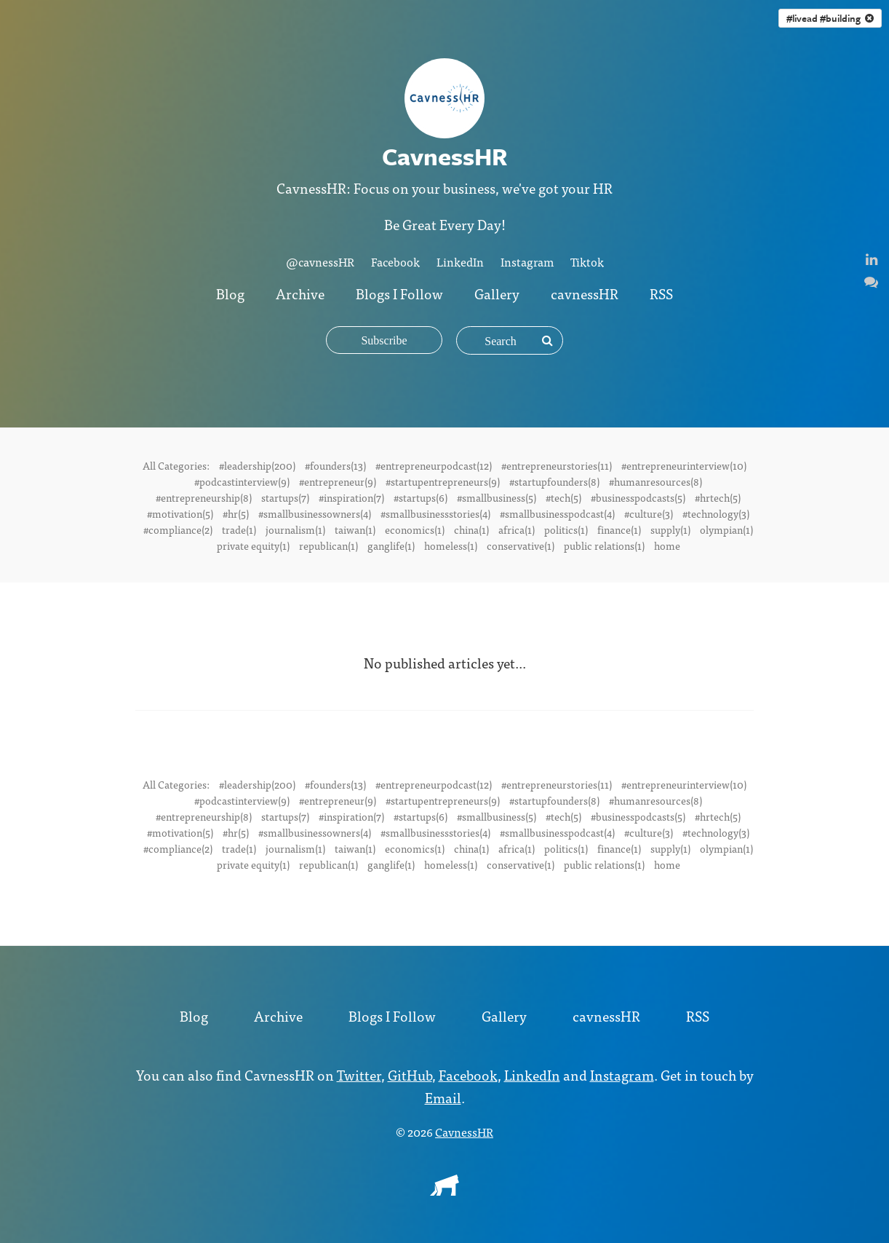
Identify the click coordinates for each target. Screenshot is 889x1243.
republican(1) (328, 545)
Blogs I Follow (399, 293)
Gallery (496, 293)
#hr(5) (236, 513)
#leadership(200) (257, 465)
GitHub (410, 1074)
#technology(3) (715, 513)
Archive (300, 293)
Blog (230, 293)
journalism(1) (295, 529)
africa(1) (516, 529)
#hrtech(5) (718, 497)
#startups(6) (420, 497)
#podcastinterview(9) (242, 481)
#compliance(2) (177, 529)
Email (443, 1097)
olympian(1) (726, 529)
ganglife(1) (391, 545)
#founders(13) (335, 465)
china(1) (471, 529)
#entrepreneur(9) (337, 481)
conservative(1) (520, 545)
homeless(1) (450, 545)
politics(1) (566, 529)
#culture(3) (648, 513)
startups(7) (285, 497)
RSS (661, 293)
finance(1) (619, 529)
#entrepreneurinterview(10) (683, 465)
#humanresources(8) (655, 481)
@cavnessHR (320, 261)
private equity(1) (253, 545)
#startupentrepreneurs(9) (443, 481)
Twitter (359, 1074)
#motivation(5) (180, 513)
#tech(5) (563, 497)
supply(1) (670, 529)
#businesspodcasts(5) (638, 497)
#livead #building (830, 18)
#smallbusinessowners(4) (314, 513)
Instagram (527, 261)
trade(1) (239, 529)
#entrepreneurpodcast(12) (433, 465)
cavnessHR (584, 293)
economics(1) (414, 529)
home (667, 545)
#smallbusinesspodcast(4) (557, 513)
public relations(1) (604, 545)
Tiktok (587, 261)
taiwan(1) (355, 529)
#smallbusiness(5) (496, 497)
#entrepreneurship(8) (204, 497)
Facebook (395, 261)
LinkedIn (460, 261)
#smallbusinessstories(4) (435, 513)
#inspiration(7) (351, 497)
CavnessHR (464, 1131)
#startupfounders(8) (554, 481)
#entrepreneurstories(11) (556, 465)
